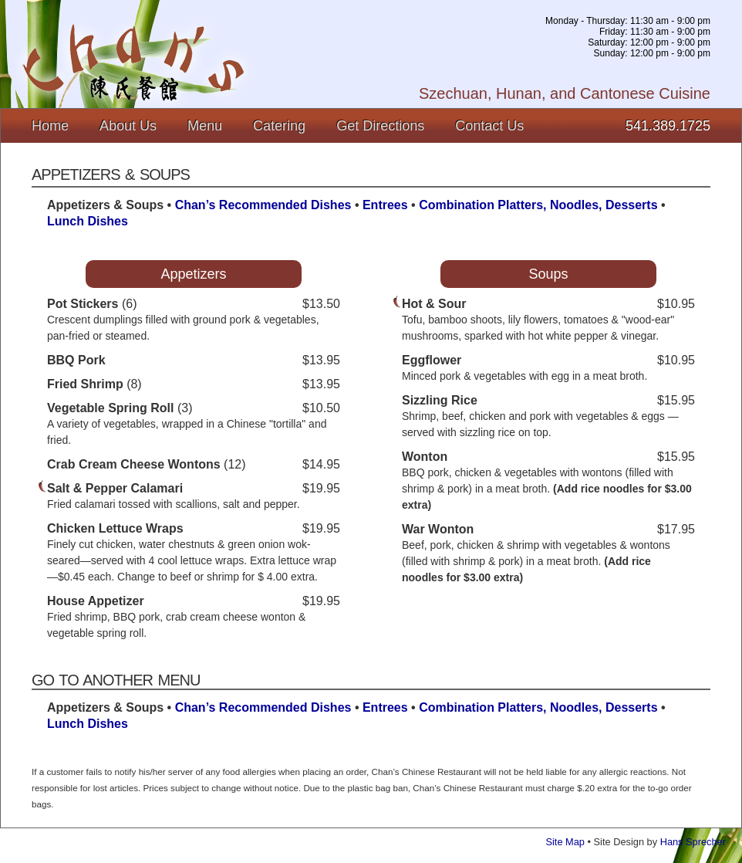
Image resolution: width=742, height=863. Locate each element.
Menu (204, 126)
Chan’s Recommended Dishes (263, 205)
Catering (279, 126)
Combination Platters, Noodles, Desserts (538, 205)
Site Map (565, 842)
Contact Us (489, 126)
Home (50, 126)
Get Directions (380, 126)
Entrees (385, 205)
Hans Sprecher (693, 842)
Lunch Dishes (87, 221)
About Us (128, 126)
